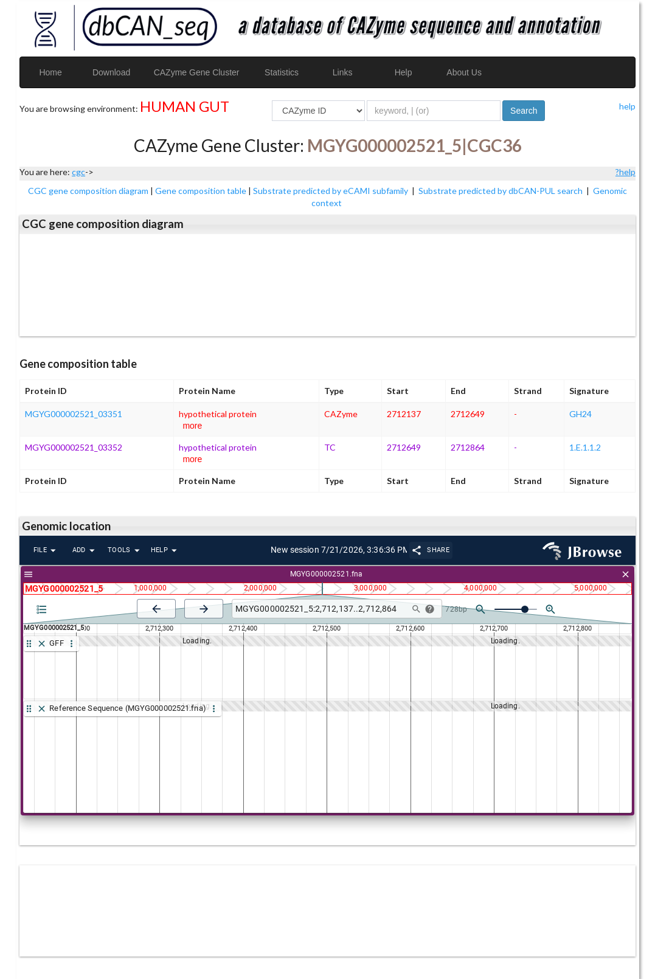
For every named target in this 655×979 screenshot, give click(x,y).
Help (403, 72)
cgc (78, 172)
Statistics (282, 72)
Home (50, 72)
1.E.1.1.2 (585, 447)
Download (111, 72)
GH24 (580, 414)
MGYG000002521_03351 (73, 414)
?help (625, 172)
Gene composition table (200, 190)
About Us (464, 72)
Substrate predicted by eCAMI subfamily (331, 190)
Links (343, 72)
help (627, 106)
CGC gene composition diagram (88, 190)
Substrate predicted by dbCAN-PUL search (501, 190)
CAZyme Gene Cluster (197, 72)
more (192, 426)
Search (523, 111)
